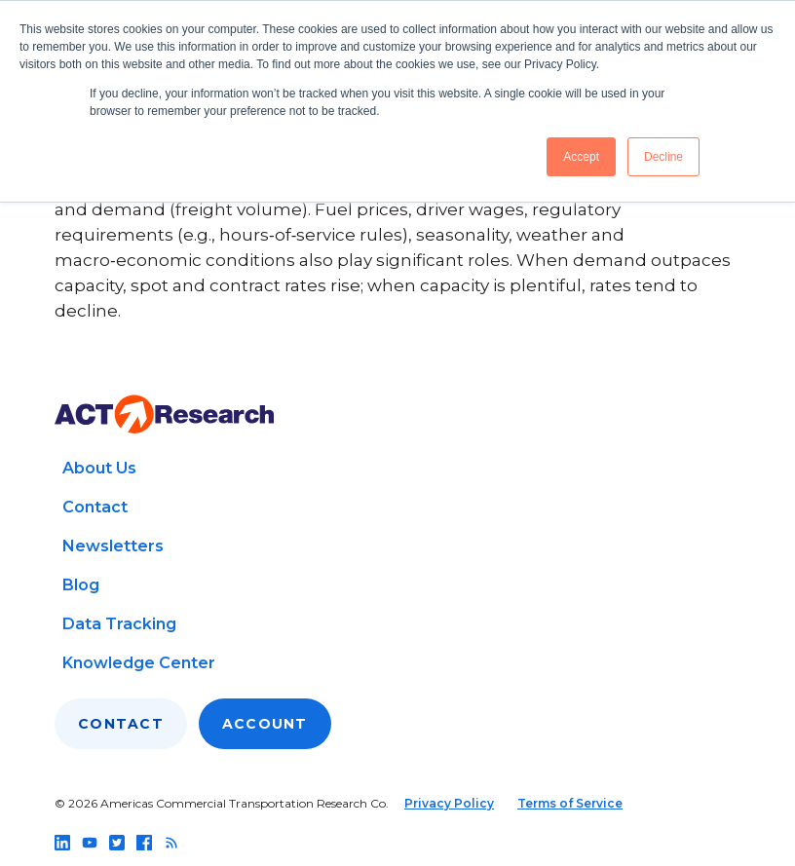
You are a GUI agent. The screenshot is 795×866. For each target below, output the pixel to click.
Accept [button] (581, 157)
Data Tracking (119, 624)
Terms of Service (570, 803)
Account (265, 724)
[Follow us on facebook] (144, 842)
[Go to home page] (164, 414)
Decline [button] (663, 157)
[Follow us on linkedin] (62, 842)
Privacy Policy (449, 803)
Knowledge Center (138, 663)
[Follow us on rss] (171, 842)
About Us (99, 468)
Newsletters (113, 546)
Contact (95, 507)
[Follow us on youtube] (89, 842)
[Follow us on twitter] (117, 842)
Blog (80, 585)
